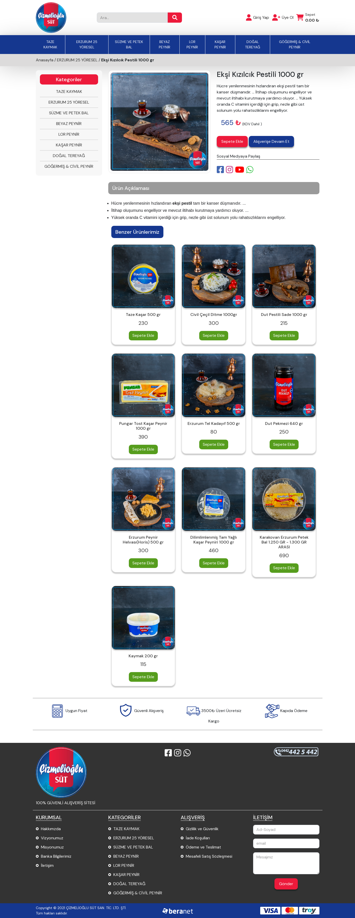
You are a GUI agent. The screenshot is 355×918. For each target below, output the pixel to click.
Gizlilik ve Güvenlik (202, 828)
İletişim (47, 865)
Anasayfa (44, 60)
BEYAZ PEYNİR (164, 44)
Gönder (286, 883)
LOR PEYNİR (192, 44)
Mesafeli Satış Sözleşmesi (209, 856)
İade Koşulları (198, 838)
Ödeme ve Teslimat (203, 847)
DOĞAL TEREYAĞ (252, 44)
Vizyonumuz (52, 838)
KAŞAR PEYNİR (220, 44)
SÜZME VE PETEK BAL (129, 44)
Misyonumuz (52, 847)
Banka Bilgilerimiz (56, 856)
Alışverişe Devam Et (271, 141)
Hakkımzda (51, 828)
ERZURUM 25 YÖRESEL (86, 44)
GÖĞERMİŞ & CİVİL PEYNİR (294, 44)
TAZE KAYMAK (50, 44)
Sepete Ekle (232, 141)
